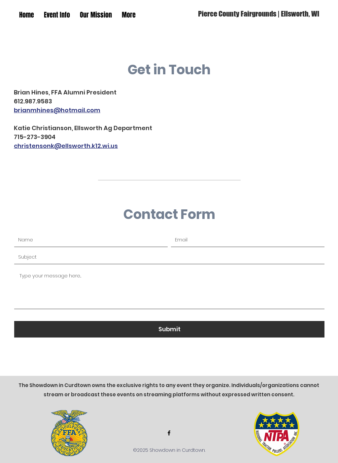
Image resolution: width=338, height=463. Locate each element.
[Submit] (169, 329)
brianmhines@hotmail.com (57, 110)
